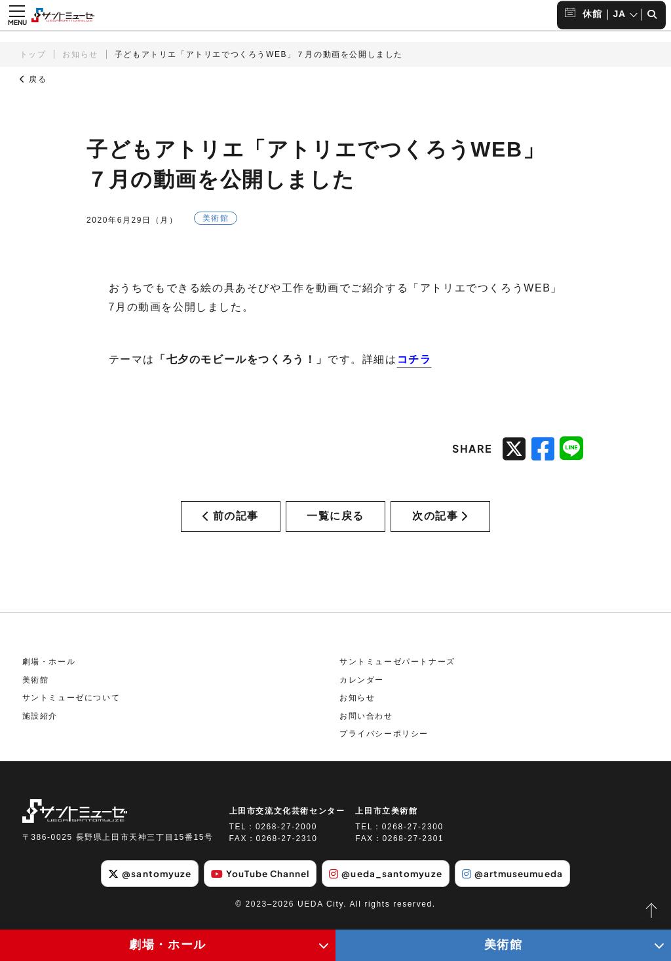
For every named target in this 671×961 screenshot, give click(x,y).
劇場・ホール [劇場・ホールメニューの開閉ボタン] (167, 944)
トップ (33, 54)
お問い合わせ (366, 723)
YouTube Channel (257, 881)
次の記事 (440, 519)
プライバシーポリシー (384, 741)
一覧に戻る (335, 519)
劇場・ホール (49, 669)
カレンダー (361, 687)
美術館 (35, 687)
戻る (33, 79)
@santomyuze (142, 881)
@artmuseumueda (519, 881)
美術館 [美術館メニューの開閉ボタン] (503, 944)
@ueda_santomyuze (387, 881)
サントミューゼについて (71, 705)
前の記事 (230, 519)
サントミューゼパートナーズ (397, 669)
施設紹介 (40, 723)
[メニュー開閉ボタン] (17, 15)
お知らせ (80, 54)
